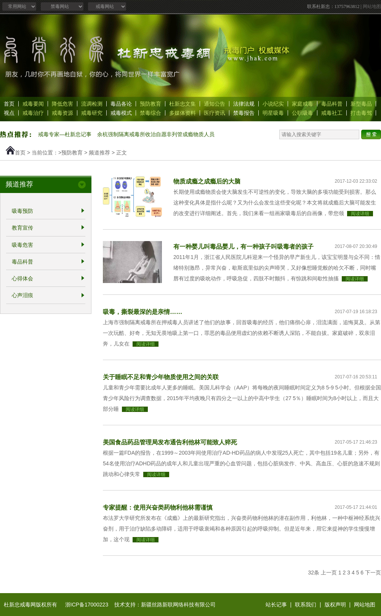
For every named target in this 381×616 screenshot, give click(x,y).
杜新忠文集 (182, 104)
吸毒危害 (22, 245)
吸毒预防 (22, 211)
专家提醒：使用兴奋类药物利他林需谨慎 (158, 507)
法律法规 (244, 104)
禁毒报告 (244, 113)
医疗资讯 (214, 113)
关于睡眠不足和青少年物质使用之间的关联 (161, 376)
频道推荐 (99, 153)
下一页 (373, 572)
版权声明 (335, 605)
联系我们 (305, 605)
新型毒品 (361, 104)
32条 (314, 572)
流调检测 (91, 104)
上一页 (329, 572)
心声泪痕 (22, 296)
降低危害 (62, 104)
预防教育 (150, 104)
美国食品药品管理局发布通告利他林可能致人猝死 (170, 442)
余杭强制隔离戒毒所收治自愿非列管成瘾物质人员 (156, 134)
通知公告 (214, 104)
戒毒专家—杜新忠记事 (64, 134)
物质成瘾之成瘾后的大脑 (206, 181)
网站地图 (372, 6)
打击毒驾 (361, 113)
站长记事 (276, 605)
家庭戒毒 (302, 104)
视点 (9, 113)
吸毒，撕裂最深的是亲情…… (142, 311)
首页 (9, 104)
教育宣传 (22, 228)
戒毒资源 (62, 113)
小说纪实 (273, 104)
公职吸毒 (302, 113)
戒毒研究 (91, 113)
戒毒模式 (121, 113)
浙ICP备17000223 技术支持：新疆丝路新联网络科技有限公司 (140, 605)
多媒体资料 (182, 113)
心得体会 (22, 278)
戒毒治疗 (33, 113)
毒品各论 (121, 104)
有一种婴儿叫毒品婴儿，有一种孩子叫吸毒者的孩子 (243, 246)
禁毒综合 (150, 113)
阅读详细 (360, 213)
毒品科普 (332, 104)
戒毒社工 (332, 113)
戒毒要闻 (33, 104)
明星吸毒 (273, 113)
